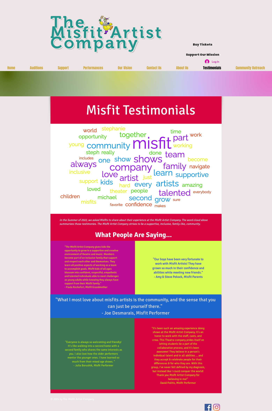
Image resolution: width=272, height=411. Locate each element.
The (68, 22)
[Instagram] (216, 407)
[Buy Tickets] (203, 44)
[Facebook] (208, 407)
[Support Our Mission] (203, 54)
